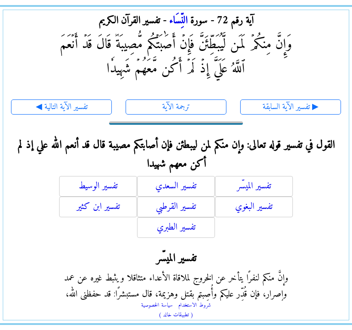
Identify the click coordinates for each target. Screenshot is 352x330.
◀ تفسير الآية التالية (62, 107)
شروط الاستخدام (194, 305)
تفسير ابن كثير (98, 207)
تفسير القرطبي (176, 207)
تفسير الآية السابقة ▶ (291, 107)
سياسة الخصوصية (157, 305)
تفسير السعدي (176, 186)
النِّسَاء (178, 21)
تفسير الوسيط (98, 186)
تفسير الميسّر (254, 186)
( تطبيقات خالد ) (176, 315)
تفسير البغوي (254, 207)
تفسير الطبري (176, 228)
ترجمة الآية (176, 107)
